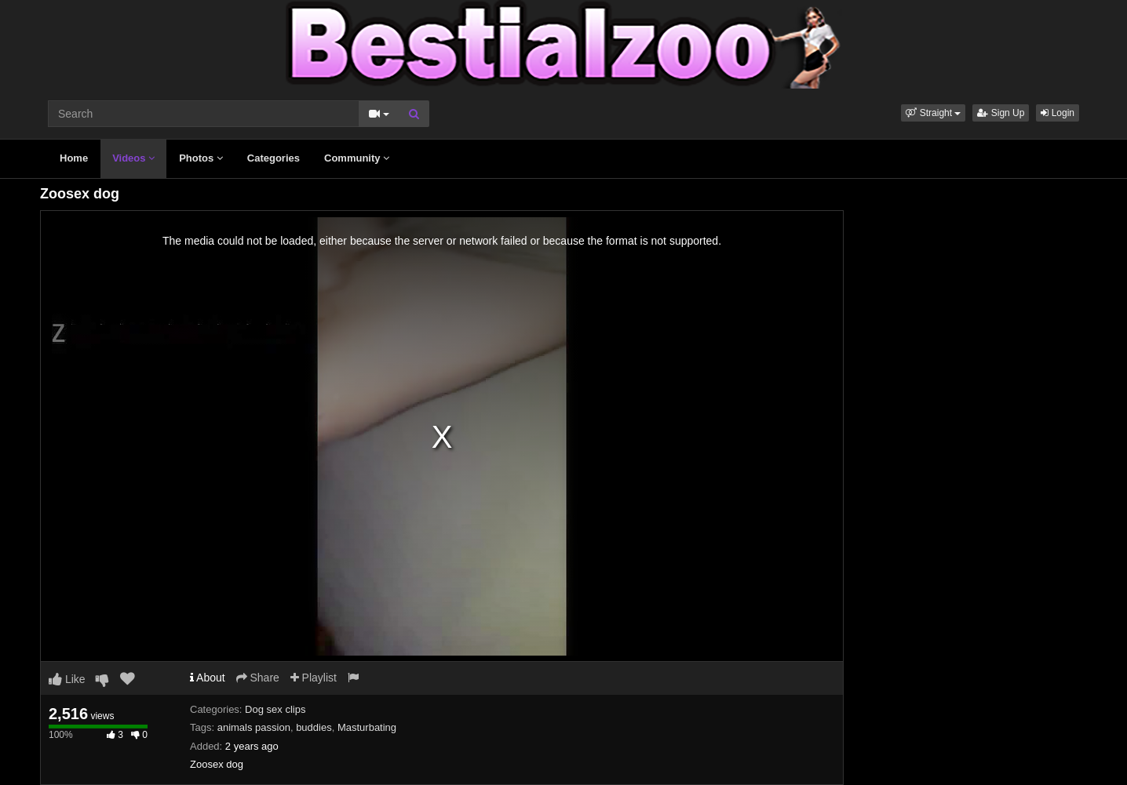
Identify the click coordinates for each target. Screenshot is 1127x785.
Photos (201, 158)
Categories (273, 158)
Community (356, 158)
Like (67, 679)
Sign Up (1000, 112)
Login (1057, 112)
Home (74, 158)
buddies (314, 727)
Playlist (313, 677)
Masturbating (366, 727)
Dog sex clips (275, 709)
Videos (133, 158)
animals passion (253, 727)
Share (257, 677)
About (207, 677)
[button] (933, 113)
